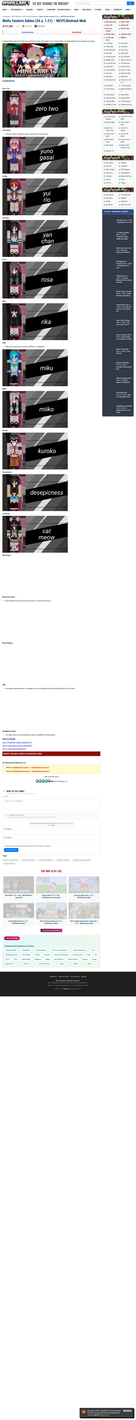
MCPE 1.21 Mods (63, 1261)
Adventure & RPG (11, 1351)
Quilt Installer (125, 28)
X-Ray (89, 1364)
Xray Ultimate (110, 195)
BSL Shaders (109, 163)
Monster (85, 1360)
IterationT (108, 166)
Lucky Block (124, 43)
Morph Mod (124, 76)
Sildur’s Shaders (110, 169)
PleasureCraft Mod (126, 104)
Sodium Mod (109, 47)
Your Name (8, 1230)
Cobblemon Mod (126, 34)
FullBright (123, 198)
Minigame (38, 1360)
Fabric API (109, 25)
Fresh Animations (126, 195)
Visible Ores (124, 201)
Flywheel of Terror (111, 104)
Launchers (51, 10)
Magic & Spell (26, 1360)
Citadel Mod (109, 85)
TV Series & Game (44, 1364)
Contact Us (53, 1377)
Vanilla (75, 1364)
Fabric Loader (125, 22)
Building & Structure (12, 1355)
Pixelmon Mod (110, 34)
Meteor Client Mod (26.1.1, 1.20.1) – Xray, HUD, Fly (123, 351)
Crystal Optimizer (126, 101)
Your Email (8, 1238)
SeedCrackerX (110, 95)
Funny (88, 1355)
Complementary (125, 173)
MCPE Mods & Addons (30, 16)
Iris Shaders (109, 43)
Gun (96, 1355)
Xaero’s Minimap (110, 50)
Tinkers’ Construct (126, 60)
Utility (61, 1364)
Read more (105, 1415)
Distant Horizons (110, 57)
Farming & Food (78, 1355)
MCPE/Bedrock (16, 10)
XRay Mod (109, 53)
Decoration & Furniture (61, 1355)
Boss (93, 1351)
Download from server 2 (40, 1168)
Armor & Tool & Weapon (59, 1351)
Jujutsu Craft (124, 53)
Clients (40, 10)
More (128, 10)
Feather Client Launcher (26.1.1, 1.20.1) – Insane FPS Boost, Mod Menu (124, 294)
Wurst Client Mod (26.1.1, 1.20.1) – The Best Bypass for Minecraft (124, 380)
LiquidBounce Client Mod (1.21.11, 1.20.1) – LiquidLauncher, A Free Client (124, 409)
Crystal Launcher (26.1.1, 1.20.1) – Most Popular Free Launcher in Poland (124, 337)
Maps (76, 10)
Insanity (108, 179)
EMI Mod (123, 37)
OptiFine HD (124, 25)
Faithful (108, 201)
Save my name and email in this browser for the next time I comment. (28, 1246)
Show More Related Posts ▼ (51, 1331)
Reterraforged (110, 89)
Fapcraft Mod (125, 95)
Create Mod (124, 50)
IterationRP (124, 166)
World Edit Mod (125, 66)
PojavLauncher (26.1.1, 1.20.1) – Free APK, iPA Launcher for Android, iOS (123, 308)
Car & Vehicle (26, 1355)
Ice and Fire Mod (111, 63)
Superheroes (10, 1364)
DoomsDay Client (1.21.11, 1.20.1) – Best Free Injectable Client (123, 395)
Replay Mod (109, 76)
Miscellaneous (59, 1360)
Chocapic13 (109, 173)
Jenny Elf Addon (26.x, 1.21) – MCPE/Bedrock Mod (84, 1297)
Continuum (109, 176)
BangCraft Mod (125, 98)
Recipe (94, 1360)
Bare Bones (109, 205)
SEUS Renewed (125, 169)
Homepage (6, 16)
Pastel (122, 179)
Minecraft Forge (111, 22)
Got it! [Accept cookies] (127, 1411)
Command (47, 1355)
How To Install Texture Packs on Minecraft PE (17, 1146)
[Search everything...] (101, 3)
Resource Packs (64, 10)
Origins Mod (109, 66)
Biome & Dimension (79, 1351)
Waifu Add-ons (9, 1264)
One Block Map (110, 122)
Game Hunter (41, 26)
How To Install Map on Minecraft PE (14, 1149)
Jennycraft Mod (110, 98)
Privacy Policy (61, 1224)
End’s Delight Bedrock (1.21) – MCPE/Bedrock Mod (19, 1323)
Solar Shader (109, 145)
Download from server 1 (21, 1168)
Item (15, 1360)
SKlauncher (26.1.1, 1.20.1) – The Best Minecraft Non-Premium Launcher (124, 279)
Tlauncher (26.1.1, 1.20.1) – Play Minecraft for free (124, 221)
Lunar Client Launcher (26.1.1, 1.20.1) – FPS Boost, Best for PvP (123, 322)
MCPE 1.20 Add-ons (11, 1261)
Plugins (98, 10)
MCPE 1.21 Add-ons (45, 1261)
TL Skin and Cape (126, 85)
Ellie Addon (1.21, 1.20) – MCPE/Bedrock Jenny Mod (18, 1297)
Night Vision (109, 198)
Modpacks (118, 10)
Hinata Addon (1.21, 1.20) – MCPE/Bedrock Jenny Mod (51, 1297)
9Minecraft (66, 1389)
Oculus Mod (124, 47)
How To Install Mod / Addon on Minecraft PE (17, 1143)
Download (76, 32)
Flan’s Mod (109, 73)
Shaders (29, 10)
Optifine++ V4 (110, 151)
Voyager (123, 183)
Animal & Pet (26, 1351)
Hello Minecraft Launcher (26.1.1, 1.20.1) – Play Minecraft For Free (124, 265)
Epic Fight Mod (125, 57)
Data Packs (86, 10)
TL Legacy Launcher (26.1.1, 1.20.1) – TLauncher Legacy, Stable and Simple (122, 236)
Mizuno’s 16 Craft (126, 205)
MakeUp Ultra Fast (126, 176)
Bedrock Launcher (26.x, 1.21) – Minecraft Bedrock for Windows (124, 250)
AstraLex (108, 183)
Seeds (107, 10)
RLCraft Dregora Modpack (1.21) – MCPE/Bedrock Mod (51, 1323)
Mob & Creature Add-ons (82, 1261)
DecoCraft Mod (110, 70)
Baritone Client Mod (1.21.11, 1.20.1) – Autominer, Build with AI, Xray (124, 366)
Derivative (124, 163)
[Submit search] (130, 3)
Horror (8, 1360)
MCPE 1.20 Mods (28, 1261)
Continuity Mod (110, 101)
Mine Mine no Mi (110, 80)
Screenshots (28, 32)
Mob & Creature (73, 1360)
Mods (5, 10)
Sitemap (83, 1377)
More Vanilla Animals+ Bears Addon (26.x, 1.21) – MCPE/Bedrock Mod (84, 1323)
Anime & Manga (41, 1351)
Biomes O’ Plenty (126, 70)
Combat (37, 1355)
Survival (26, 1364)
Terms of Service (63, 1377)
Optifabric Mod (110, 60)
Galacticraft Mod (125, 73)
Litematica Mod (125, 63)
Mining (48, 1360)
